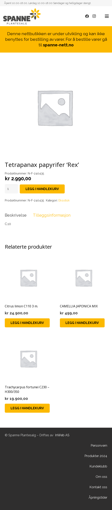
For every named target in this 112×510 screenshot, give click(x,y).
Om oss (101, 477)
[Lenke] (22, 16)
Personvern (99, 445)
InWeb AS (62, 435)
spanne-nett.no (58, 44)
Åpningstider (98, 497)
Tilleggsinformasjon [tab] (51, 215)
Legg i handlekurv (42, 189)
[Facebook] (87, 16)
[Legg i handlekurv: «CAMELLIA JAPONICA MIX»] (82, 322)
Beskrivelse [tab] (16, 215)
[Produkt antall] (11, 188)
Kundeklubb (98, 466)
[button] (106, 16)
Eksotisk (64, 200)
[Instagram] (94, 16)
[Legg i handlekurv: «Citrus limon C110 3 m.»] (27, 322)
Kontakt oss (98, 487)
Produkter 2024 (95, 456)
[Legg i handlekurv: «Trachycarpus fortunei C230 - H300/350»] (27, 408)
